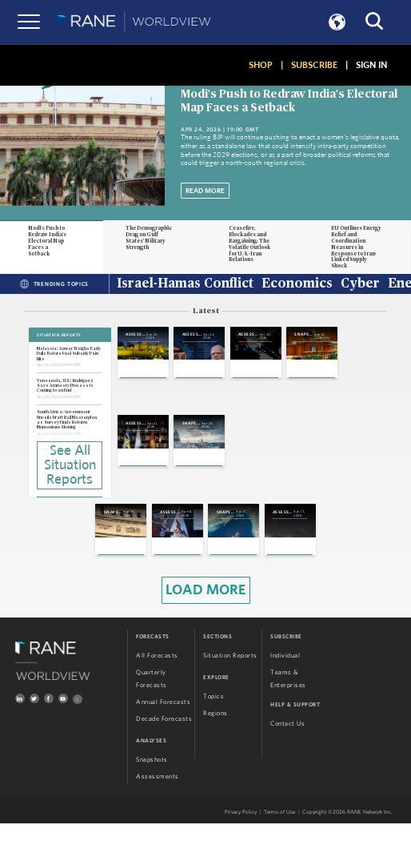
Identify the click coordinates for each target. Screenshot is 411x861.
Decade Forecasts (164, 757)
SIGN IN (371, 65)
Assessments (157, 814)
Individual (285, 693)
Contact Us (287, 761)
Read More (205, 191)
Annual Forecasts (163, 740)
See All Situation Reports (70, 463)
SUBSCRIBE (314, 65)
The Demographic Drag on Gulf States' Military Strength (149, 238)
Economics (297, 284)
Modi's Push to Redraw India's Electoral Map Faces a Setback (47, 241)
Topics (213, 734)
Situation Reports (230, 693)
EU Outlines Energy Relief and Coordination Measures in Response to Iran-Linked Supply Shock (356, 247)
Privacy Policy (241, 850)
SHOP (261, 65)
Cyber (360, 284)
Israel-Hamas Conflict (185, 284)
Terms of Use (279, 850)
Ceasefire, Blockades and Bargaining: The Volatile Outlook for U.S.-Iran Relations (249, 244)
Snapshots (152, 798)
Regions (215, 751)
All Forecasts (157, 693)
